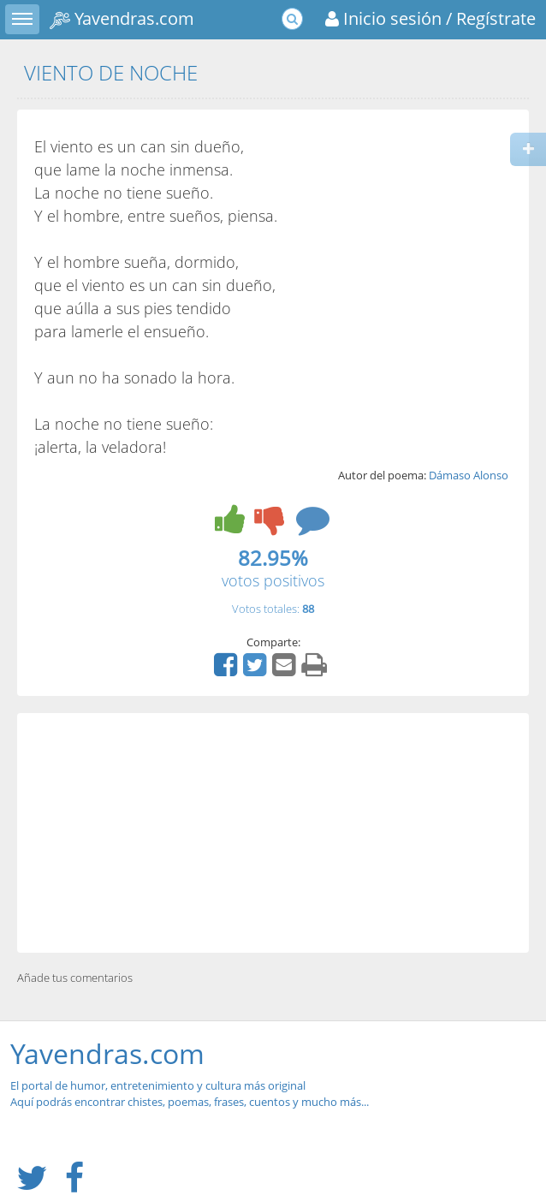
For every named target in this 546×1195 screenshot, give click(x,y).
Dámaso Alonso (468, 475)
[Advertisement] (273, 833)
